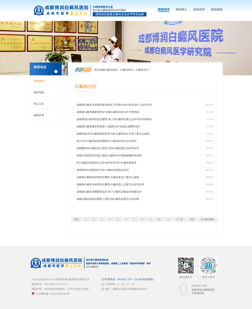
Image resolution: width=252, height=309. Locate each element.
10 (159, 219)
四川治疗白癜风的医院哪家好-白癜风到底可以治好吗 (106, 141)
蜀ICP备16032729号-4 (56, 284)
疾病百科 (199, 9)
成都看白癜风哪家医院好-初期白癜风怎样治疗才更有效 (107, 112)
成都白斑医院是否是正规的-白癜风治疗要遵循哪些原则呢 (109, 155)
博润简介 (181, 9)
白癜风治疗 (142, 69)
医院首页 (164, 9)
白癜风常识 (126, 69)
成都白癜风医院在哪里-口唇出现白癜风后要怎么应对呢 (107, 199)
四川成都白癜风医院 (105, 69)
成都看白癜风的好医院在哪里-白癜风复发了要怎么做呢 (107, 177)
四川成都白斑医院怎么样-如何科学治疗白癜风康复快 (106, 162)
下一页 (179, 219)
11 (168, 219)
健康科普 (39, 115)
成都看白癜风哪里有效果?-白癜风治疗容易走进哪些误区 (108, 126)
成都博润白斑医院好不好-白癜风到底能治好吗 (102, 170)
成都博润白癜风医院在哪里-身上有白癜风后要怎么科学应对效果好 (114, 119)
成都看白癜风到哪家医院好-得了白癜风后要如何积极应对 (109, 191)
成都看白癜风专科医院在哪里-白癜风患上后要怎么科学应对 (110, 184)
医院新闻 (39, 81)
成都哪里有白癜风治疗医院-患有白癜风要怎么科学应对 (107, 148)
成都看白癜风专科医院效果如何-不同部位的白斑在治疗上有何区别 (114, 104)
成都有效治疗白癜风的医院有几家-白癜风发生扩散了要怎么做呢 (112, 133)
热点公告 (39, 103)
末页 (192, 219)
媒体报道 (39, 92)
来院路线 (216, 9)
